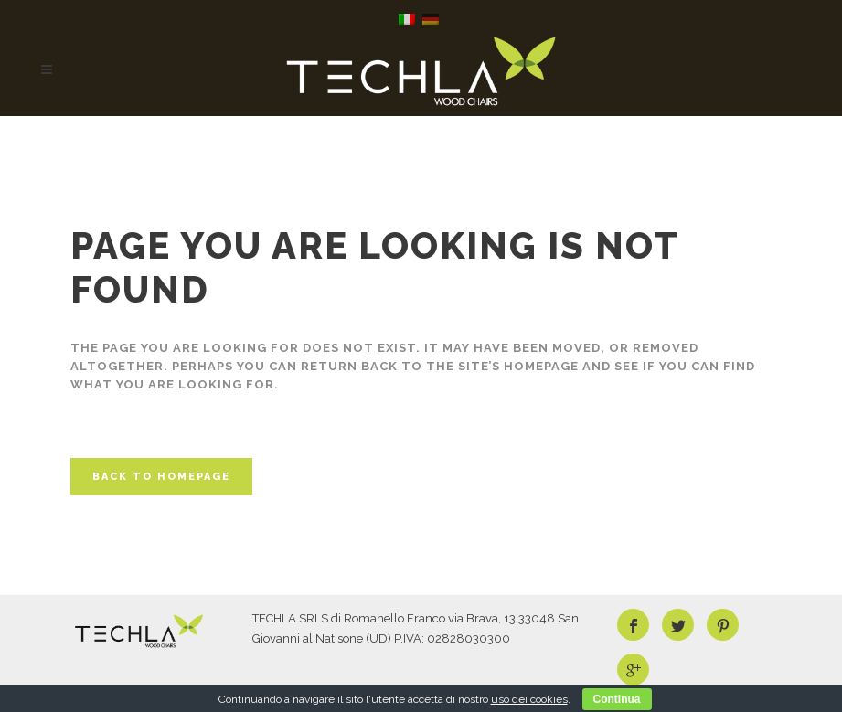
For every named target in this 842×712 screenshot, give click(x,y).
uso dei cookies (529, 699)
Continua (617, 699)
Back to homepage (161, 477)
